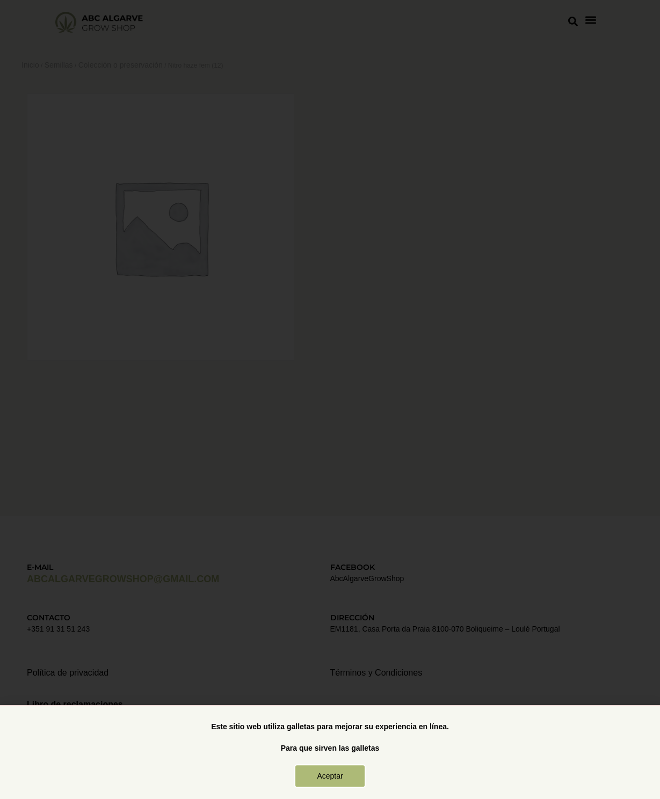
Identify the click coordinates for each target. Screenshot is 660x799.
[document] (330, 399)
